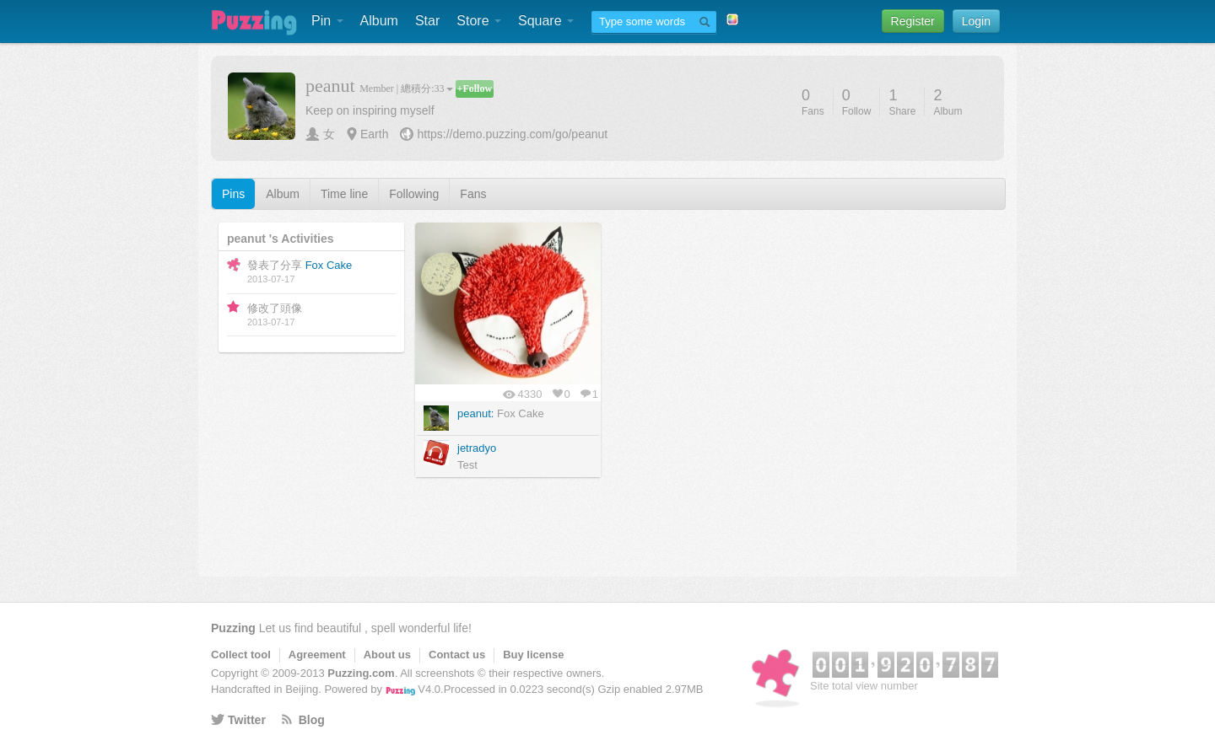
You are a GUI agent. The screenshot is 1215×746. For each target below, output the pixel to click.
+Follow (475, 88)
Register (913, 21)
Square (546, 20)
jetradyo (476, 448)
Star (427, 20)
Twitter (247, 720)
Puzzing (233, 628)
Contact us (457, 654)
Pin (327, 20)
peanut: (475, 413)
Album (379, 20)
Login (976, 21)
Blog (312, 720)
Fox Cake (329, 265)
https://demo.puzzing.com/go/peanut (512, 134)
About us (387, 654)
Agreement (317, 654)
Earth (374, 134)
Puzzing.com (360, 673)
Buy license (533, 654)
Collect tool (241, 654)
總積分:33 (426, 88)
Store (478, 20)
